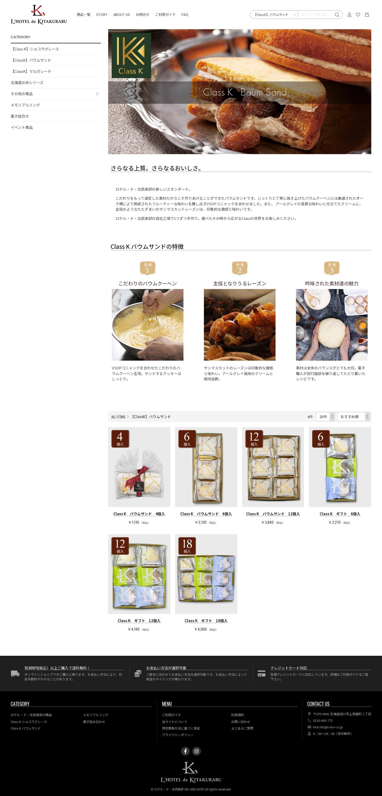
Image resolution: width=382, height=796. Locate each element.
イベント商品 (22, 127)
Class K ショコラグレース (29, 721)
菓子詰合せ (20, 116)
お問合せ (142, 14)
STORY (101, 14)
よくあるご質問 (242, 728)
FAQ (184, 14)
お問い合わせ (240, 721)
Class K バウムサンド (26, 728)
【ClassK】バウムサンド (31, 60)
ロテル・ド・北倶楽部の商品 (31, 714)
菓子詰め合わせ (94, 721)
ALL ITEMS (118, 416)
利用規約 (237, 714)
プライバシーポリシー (178, 734)
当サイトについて (174, 721)
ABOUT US (121, 14)
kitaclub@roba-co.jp (328, 727)
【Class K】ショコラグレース (35, 48)
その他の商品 (22, 93)
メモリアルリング (25, 104)
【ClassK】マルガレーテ (31, 71)
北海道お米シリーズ (27, 82)
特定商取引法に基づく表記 (181, 728)
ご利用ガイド (165, 14)
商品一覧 (83, 14)
